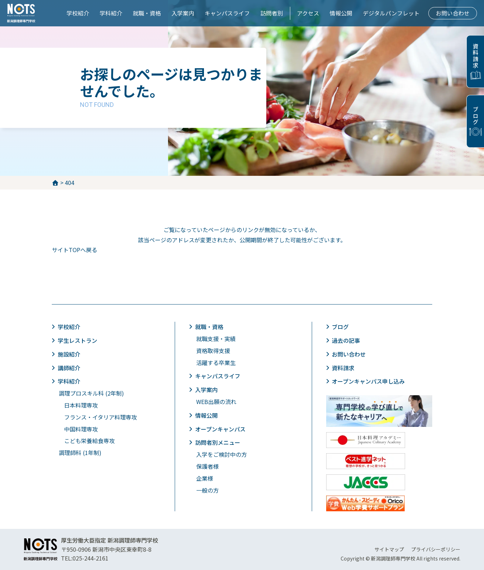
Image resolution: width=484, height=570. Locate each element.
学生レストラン (78, 340)
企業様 (204, 478)
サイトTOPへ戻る (74, 249)
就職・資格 (147, 13)
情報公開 (341, 13)
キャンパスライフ (227, 13)
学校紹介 (78, 13)
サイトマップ (389, 549)
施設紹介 (69, 354)
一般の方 (207, 490)
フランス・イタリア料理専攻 (100, 417)
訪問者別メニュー (218, 442)
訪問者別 (271, 13)
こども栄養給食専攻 (89, 440)
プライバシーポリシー (435, 549)
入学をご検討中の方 (221, 454)
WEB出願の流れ (216, 401)
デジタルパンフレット (391, 13)
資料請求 (475, 56)
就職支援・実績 (216, 338)
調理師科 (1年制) (80, 452)
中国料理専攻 (81, 429)
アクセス (308, 13)
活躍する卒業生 (216, 362)
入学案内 (183, 13)
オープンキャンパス (221, 429)
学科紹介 (111, 13)
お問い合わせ (453, 13)
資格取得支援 (213, 350)
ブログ (475, 115)
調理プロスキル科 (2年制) (91, 393)
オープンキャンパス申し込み (369, 381)
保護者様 (207, 466)
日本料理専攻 (81, 405)
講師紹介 (69, 368)
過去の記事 (347, 340)
